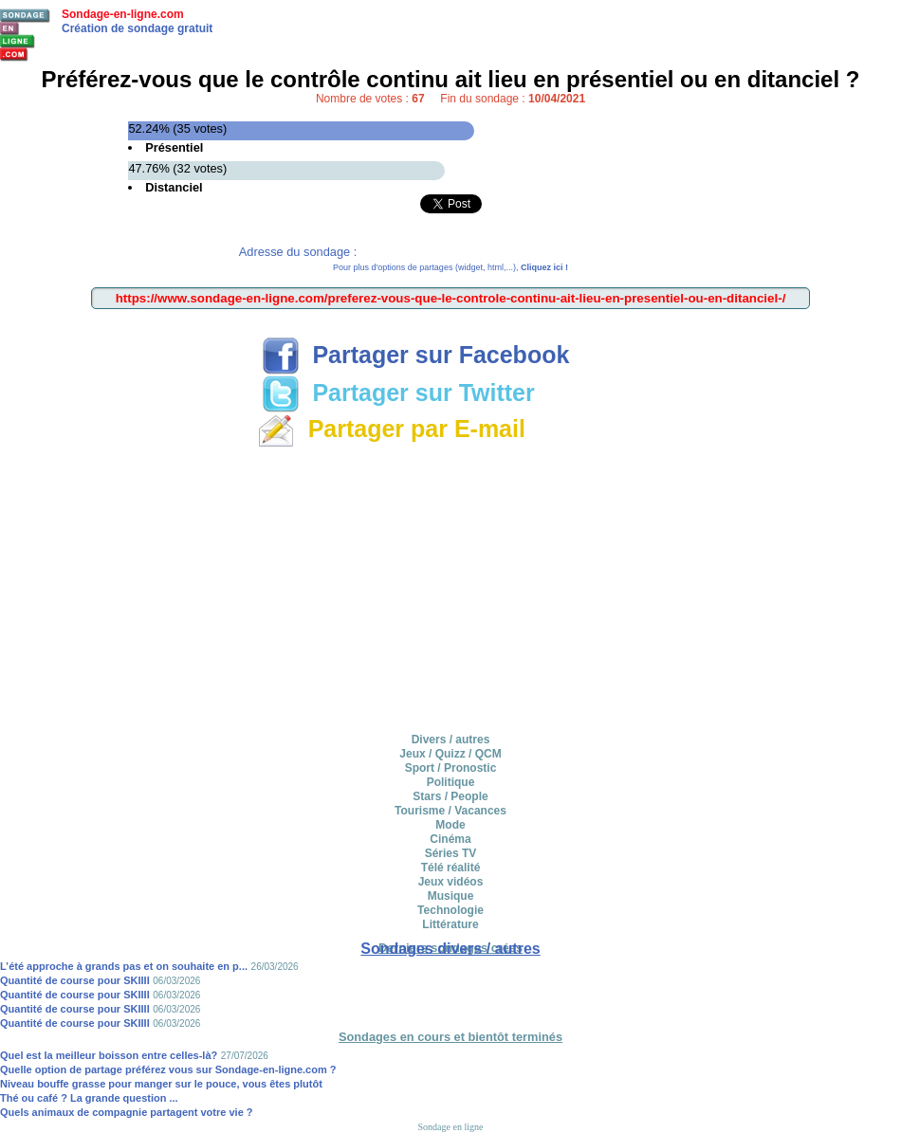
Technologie (450, 910)
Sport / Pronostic (451, 768)
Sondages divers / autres (450, 949)
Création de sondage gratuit (137, 28)
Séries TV (451, 853)
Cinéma (450, 839)
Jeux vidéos (451, 881)
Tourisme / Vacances (450, 810)
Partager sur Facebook (416, 354)
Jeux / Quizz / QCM (450, 753)
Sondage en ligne (451, 1127)
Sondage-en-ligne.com (123, 14)
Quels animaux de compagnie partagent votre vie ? (126, 1112)
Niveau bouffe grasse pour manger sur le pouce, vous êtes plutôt (161, 1083)
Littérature (450, 924)
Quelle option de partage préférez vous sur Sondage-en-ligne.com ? (168, 1069)
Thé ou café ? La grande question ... (89, 1098)
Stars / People (450, 796)
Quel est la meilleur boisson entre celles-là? (108, 1055)
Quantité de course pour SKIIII (75, 980)
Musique (451, 896)
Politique (451, 782)
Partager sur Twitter (398, 392)
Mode (450, 824)
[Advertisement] (451, 587)
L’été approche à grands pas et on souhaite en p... (124, 966)
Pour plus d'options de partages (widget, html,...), (450, 267)
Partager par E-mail (391, 428)
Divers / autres (451, 739)
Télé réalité (451, 867)
